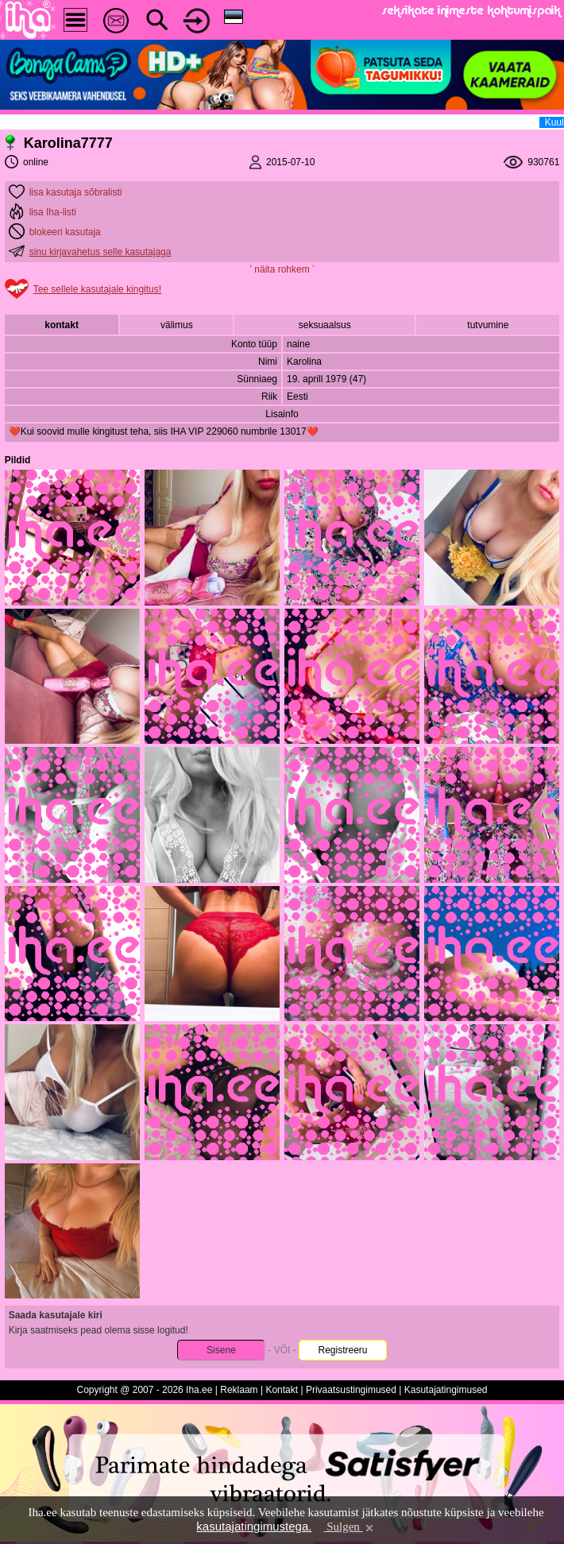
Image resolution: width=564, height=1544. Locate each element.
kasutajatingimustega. (253, 1526)
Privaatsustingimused (351, 1389)
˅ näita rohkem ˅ (282, 269)
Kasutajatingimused (446, 1389)
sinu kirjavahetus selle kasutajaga (100, 251)
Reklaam (238, 1389)
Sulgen (349, 1526)
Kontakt (281, 1389)
